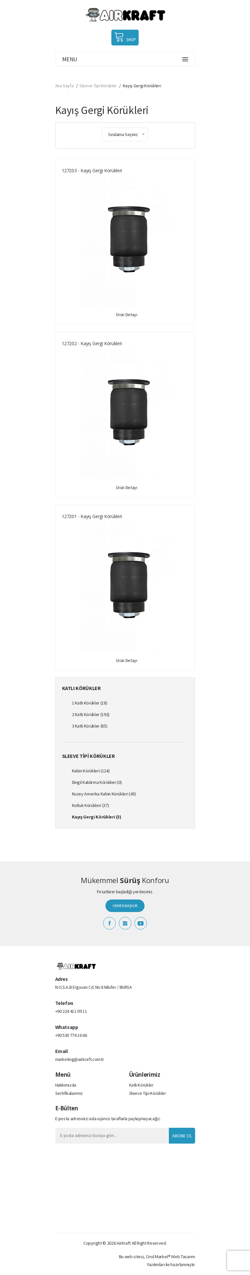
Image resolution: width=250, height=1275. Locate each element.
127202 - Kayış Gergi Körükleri (92, 343)
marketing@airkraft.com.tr (79, 1059)
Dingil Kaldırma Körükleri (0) (97, 782)
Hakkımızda (66, 1085)
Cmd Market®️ (158, 1257)
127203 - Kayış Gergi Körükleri (92, 170)
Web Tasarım (183, 1257)
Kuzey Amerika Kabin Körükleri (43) (104, 794)
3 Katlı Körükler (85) (89, 726)
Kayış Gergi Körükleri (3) (96, 817)
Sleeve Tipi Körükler (98, 86)
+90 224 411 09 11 (71, 1011)
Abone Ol (182, 1136)
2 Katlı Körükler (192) (90, 714)
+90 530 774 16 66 (71, 1035)
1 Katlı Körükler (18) (89, 703)
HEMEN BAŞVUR (125, 905)
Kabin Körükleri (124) (91, 771)
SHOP (125, 36)
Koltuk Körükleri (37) (90, 805)
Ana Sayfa (64, 86)
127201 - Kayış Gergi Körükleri (92, 516)
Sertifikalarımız (69, 1093)
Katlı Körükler (141, 1085)
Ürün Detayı (126, 315)
